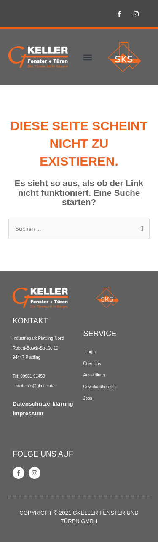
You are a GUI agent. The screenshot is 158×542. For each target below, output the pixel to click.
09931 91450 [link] (32, 376)
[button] (87, 57)
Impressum (28, 413)
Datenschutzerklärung (43, 403)
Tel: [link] (16, 376)
